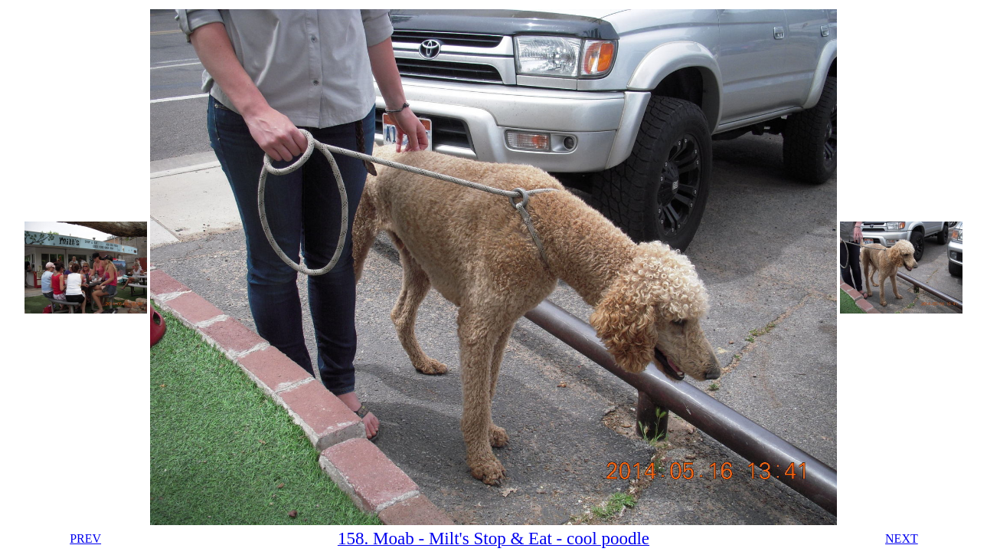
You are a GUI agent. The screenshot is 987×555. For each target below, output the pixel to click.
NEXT (901, 538)
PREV (85, 538)
